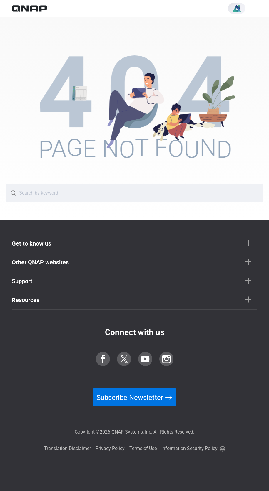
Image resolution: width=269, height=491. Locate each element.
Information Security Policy (189, 448)
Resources (25, 300)
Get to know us (31, 243)
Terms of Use (143, 448)
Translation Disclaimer (67, 448)
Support (22, 281)
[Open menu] (253, 8)
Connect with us (134, 332)
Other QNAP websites (40, 262)
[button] (236, 8)
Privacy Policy (110, 448)
